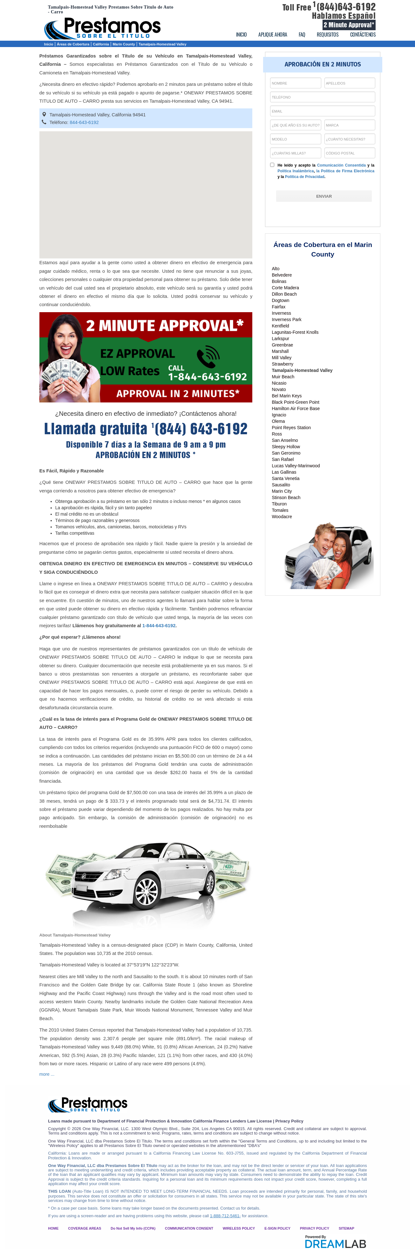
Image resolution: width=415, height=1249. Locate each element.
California (101, 44)
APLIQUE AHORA (272, 34)
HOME (53, 1228)
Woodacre (282, 516)
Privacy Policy (289, 1121)
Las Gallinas (284, 472)
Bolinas (279, 281)
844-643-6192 (84, 122)
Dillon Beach (284, 294)
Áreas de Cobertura (73, 44)
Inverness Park (286, 319)
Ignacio (279, 414)
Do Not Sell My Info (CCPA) (133, 1228)
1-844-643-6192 (158, 625)
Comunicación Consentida (341, 165)
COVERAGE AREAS (84, 1228)
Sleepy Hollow (286, 446)
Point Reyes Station (291, 427)
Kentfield (280, 325)
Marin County (124, 44)
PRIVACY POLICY (314, 1228)
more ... (46, 1074)
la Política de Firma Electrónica (345, 171)
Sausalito (281, 484)
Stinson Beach (286, 497)
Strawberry (282, 364)
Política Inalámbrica (295, 171)
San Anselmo (285, 440)
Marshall (280, 351)
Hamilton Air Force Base (296, 408)
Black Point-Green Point (295, 402)
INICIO (241, 34)
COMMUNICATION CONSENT (189, 1228)
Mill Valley (281, 357)
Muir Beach (283, 376)
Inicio (48, 44)
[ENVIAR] (324, 196)
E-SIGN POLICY (277, 1228)
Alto (275, 268)
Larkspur (280, 338)
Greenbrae (282, 344)
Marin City (282, 491)
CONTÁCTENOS (363, 34)
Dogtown (280, 300)
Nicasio (279, 383)
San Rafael (283, 459)
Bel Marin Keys (287, 395)
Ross (277, 433)
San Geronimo (286, 453)
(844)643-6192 (344, 7)
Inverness (281, 313)
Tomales (280, 510)
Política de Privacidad (304, 177)
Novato (279, 389)
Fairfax (278, 306)
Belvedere (282, 275)
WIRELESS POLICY (239, 1228)
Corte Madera (285, 287)
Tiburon (279, 503)
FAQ (302, 34)
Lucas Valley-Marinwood (296, 465)
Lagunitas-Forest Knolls (295, 332)
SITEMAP (346, 1228)
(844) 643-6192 (199, 429)
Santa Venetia (285, 478)
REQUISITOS (327, 34)
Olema (278, 421)
